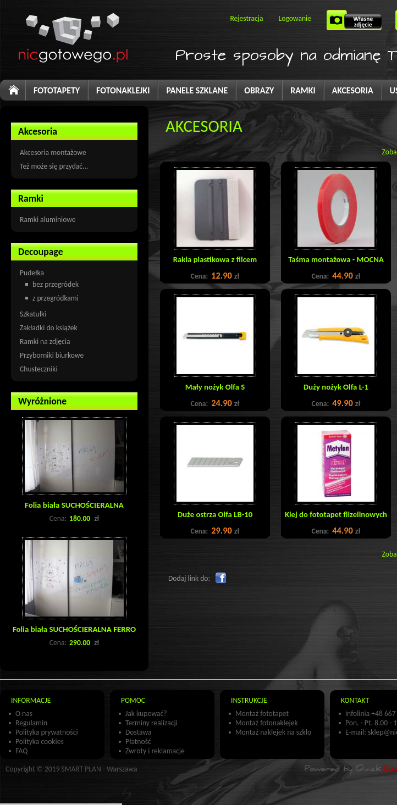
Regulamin (31, 723)
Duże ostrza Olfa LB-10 (215, 514)
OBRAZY (259, 90)
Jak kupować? (146, 713)
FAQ (21, 751)
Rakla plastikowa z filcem (215, 259)
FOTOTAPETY (57, 90)
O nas (23, 713)
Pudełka (32, 272)
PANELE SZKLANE (197, 90)
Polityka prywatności (46, 732)
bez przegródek (55, 284)
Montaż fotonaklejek (266, 723)
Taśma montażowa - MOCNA (336, 259)
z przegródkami (55, 298)
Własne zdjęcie (355, 23)
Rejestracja (246, 18)
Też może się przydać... (54, 166)
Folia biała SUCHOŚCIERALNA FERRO (74, 629)
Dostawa (138, 732)
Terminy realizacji (151, 723)
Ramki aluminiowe (48, 219)
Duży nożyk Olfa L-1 (336, 387)
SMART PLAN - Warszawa (99, 769)
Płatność (138, 741)
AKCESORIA (352, 90)
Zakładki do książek (49, 327)
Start (18, 94)
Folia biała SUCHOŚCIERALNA (74, 505)
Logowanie (295, 18)
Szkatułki (33, 314)
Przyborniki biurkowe (52, 355)
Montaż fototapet (262, 713)
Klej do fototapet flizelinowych (336, 514)
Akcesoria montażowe (53, 152)
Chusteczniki (39, 369)
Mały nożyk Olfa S (215, 387)
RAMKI (302, 90)
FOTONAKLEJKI (123, 90)
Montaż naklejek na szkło (273, 732)
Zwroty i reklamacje (155, 751)
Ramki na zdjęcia (45, 341)
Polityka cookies (39, 741)
